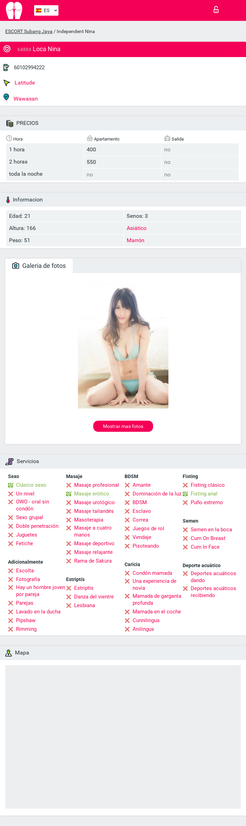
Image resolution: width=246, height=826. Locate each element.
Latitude (19, 82)
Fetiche (24, 543)
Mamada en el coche (157, 612)
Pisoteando (146, 546)
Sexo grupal (29, 517)
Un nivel (25, 494)
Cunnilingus (146, 620)
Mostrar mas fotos (123, 426)
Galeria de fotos (39, 265)
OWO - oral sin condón (32, 505)
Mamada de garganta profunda (157, 599)
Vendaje (142, 537)
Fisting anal (204, 494)
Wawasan (20, 97)
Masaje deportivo (94, 543)
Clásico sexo (31, 485)
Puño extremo (207, 502)
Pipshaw (25, 620)
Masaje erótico (91, 494)
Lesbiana (84, 605)
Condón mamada (152, 573)
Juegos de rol (148, 528)
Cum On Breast (208, 538)
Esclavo (142, 511)
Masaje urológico (94, 502)
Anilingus (143, 629)
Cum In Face (205, 547)
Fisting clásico (208, 485)
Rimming (26, 629)
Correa (140, 520)
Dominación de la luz (157, 494)
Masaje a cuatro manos (93, 531)
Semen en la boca (211, 529)
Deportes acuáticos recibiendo (213, 591)
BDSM (140, 502)
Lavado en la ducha (38, 612)
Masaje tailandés (94, 511)
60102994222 (29, 67)
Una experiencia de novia (154, 584)
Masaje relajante (93, 552)
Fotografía (28, 579)
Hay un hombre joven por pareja (40, 590)
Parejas (24, 603)
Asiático (136, 228)
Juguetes (26, 535)
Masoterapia (88, 520)
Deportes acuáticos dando (213, 576)
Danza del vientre (94, 597)
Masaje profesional (96, 485)
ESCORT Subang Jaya (29, 31)
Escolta (25, 570)
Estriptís (84, 588)
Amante (142, 485)
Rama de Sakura (93, 561)
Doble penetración (37, 526)
